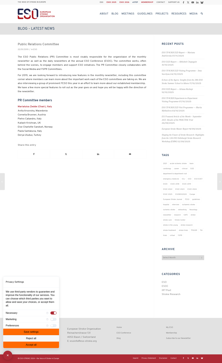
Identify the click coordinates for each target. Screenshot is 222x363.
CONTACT (160, 2)
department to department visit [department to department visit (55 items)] (175, 174)
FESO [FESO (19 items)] (187, 199)
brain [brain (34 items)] (191, 163)
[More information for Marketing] (47, 319)
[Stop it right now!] (2, 181)
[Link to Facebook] (183, 2)
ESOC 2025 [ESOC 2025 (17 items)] (167, 194)
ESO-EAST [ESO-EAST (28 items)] (198, 179)
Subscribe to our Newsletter (178, 338)
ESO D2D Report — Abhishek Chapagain (179, 62)
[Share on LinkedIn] (98, 154)
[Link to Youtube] (192, 2)
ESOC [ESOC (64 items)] (165, 184)
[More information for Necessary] (47, 313)
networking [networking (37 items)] (182, 210)
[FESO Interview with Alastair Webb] (219, 181)
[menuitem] (101, 2)
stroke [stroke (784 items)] (193, 215)
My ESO (169, 327)
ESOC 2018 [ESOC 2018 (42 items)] (175, 184)
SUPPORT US (173, 2)
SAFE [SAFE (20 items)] (186, 215)
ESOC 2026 (124, 2)
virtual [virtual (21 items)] (172, 235)
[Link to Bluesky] (202, 2)
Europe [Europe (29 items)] (192, 194)
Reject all (31, 338)
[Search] (201, 14)
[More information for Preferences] (47, 325)
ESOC (165, 286)
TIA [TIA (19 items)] (201, 230)
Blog (119, 338)
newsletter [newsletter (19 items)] (167, 215)
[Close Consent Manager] (7, 355)
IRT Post (166, 290)
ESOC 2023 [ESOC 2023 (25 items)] (180, 189)
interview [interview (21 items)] (175, 205)
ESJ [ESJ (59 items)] (183, 179)
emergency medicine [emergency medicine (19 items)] (171, 179)
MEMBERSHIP (147, 2)
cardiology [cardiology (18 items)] (167, 169)
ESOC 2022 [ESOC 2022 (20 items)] (167, 189)
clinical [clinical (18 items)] (184, 169)
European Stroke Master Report (175, 129)
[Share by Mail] (130, 154)
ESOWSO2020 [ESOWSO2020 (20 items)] (181, 194)
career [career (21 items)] (176, 169)
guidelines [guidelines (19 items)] (196, 199)
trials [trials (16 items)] (165, 235)
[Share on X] (66, 154)
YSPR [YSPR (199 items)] (180, 235)
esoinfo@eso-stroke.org (83, 341)
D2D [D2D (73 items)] (192, 169)
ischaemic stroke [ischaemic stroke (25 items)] (188, 205)
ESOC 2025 (111, 2)
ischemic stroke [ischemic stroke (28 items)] (169, 210)
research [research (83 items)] (177, 215)
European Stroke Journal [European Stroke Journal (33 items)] (172, 199)
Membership (171, 333)
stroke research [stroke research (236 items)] (187, 225)
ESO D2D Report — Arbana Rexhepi (177, 89)
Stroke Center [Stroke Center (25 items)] (180, 220)
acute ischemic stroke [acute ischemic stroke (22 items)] (178, 163)
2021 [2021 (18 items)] (165, 163)
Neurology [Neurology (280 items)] (193, 210)
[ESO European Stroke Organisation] (37, 14)
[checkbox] (53, 313)
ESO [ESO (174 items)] (189, 179)
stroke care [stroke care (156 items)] (167, 220)
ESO (101, 2)
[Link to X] (188, 2)
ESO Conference (124, 333)
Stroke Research (171, 294)
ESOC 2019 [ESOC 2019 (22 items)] (186, 184)
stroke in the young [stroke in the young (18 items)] (170, 225)
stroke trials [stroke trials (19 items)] (183, 230)
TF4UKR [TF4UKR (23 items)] (194, 230)
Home (119, 327)
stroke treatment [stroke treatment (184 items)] (169, 230)
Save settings (31, 332)
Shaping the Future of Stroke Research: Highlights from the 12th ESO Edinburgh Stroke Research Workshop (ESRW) (183, 138)
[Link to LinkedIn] (197, 2)
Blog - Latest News (36, 29)
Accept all (31, 344)
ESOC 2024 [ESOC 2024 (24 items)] (192, 189)
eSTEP (135, 2)
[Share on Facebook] (34, 154)
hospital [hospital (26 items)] (166, 205)
